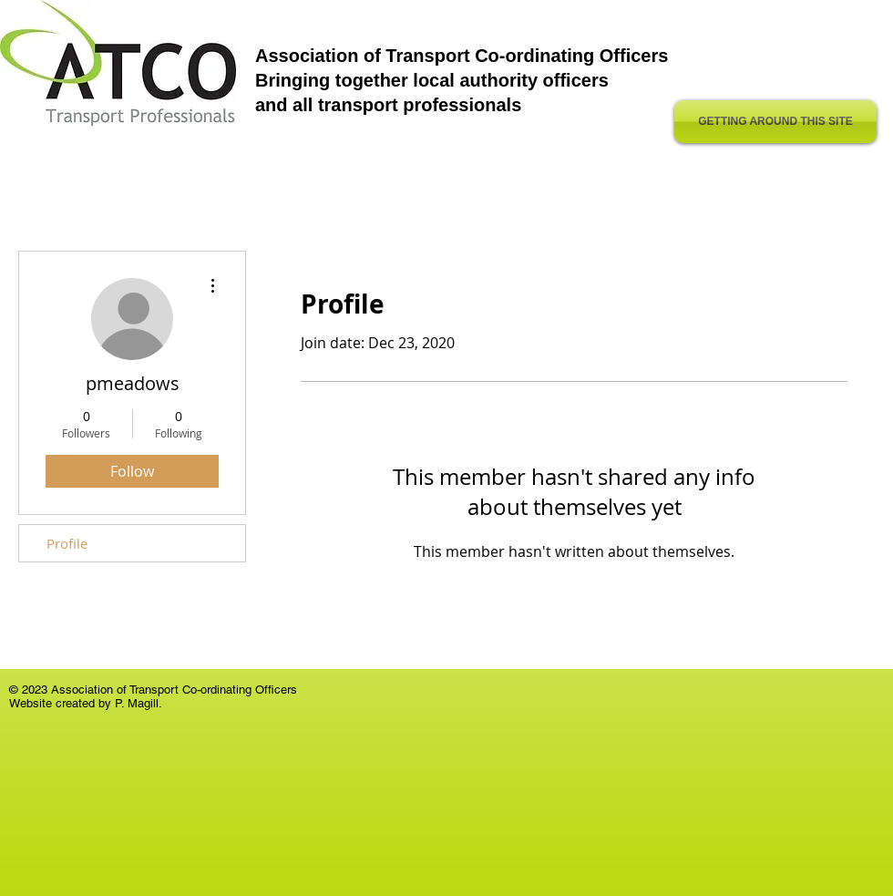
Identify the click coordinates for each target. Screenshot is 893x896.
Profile (66, 543)
